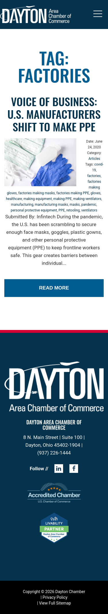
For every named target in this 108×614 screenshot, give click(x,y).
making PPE (62, 199)
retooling (73, 210)
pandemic (88, 205)
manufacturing (22, 205)
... (64, 263)
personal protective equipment (34, 210)
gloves (95, 193)
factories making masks (36, 193)
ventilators (89, 210)
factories (94, 176)
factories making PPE (72, 193)
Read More (54, 288)
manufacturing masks (51, 205)
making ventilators (87, 199)
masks (75, 205)
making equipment (38, 199)
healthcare (14, 199)
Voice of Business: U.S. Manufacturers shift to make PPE (54, 114)
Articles (94, 159)
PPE (61, 210)
